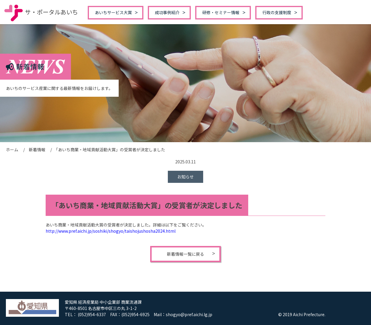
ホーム (12, 149)
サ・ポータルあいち (41, 12)
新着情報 (37, 149)
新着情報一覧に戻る (185, 254)
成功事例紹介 (167, 12)
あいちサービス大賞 (113, 12)
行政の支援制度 (276, 12)
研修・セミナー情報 (220, 12)
